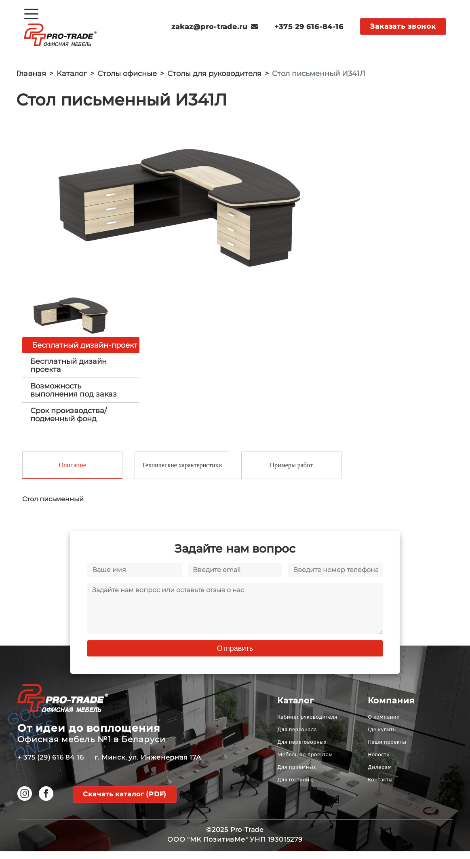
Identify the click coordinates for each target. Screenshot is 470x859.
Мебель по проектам (305, 762)
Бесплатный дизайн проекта (68, 372)
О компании (384, 724)
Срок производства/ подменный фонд (68, 421)
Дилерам (380, 774)
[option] (180, 202)
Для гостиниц (295, 787)
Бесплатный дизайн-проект (84, 352)
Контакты (380, 787)
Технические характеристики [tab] (182, 472)
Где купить (382, 737)
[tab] (80, 372)
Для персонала (297, 737)
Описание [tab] (72, 472)
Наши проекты (387, 749)
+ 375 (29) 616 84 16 (50, 765)
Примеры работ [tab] (291, 472)
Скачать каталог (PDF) (125, 802)
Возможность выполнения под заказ (73, 396)
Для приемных (296, 774)
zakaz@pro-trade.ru (215, 27)
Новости (379, 762)
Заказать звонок (403, 26)
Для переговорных (302, 749)
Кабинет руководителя (307, 724)
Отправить (235, 656)
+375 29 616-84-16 (309, 27)
